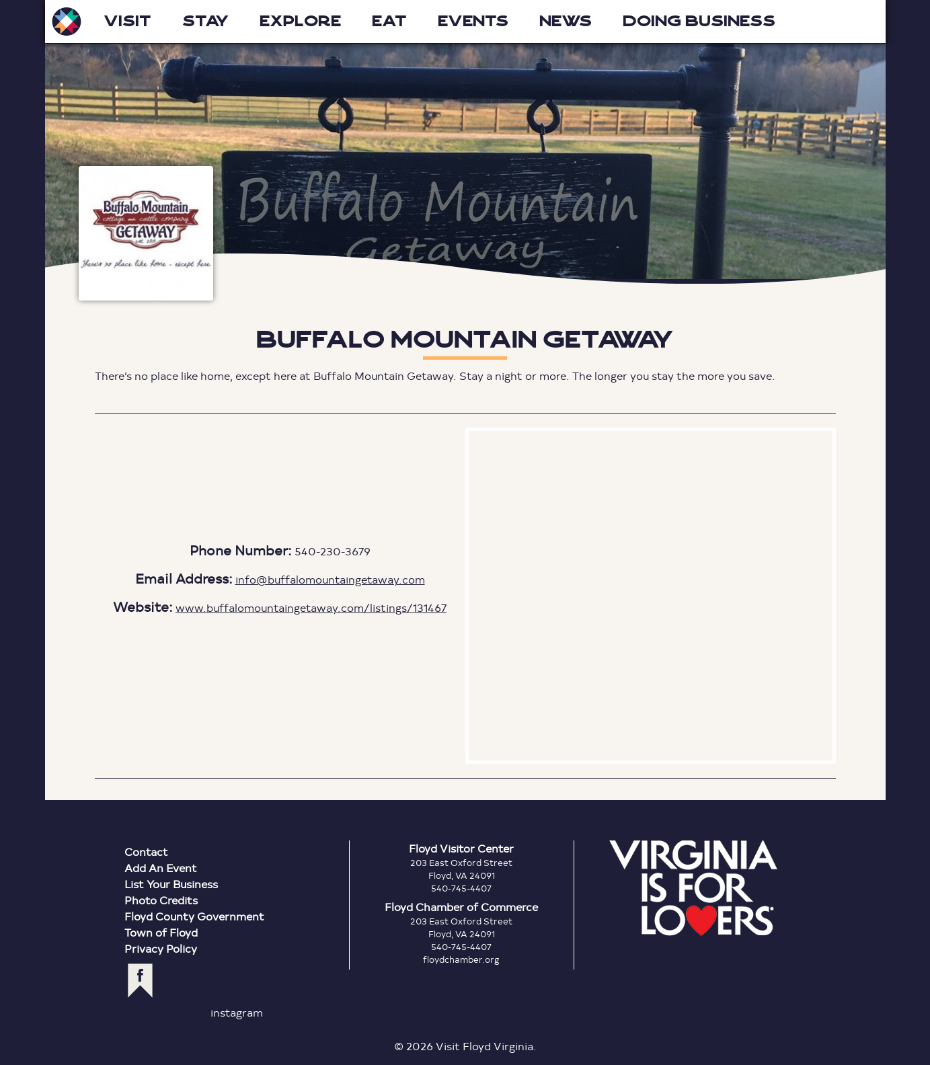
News (565, 21)
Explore (300, 21)
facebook (140, 980)
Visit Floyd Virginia (66, 21)
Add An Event (160, 867)
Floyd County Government (194, 916)
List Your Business (171, 884)
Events (473, 21)
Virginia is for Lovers (693, 888)
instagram (236, 1012)
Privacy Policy (160, 948)
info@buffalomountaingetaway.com (330, 579)
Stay (205, 21)
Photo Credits (161, 900)
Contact (146, 851)
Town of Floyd (161, 932)
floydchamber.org (461, 959)
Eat (389, 21)
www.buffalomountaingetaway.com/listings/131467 (311, 607)
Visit (127, 21)
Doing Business (699, 21)
